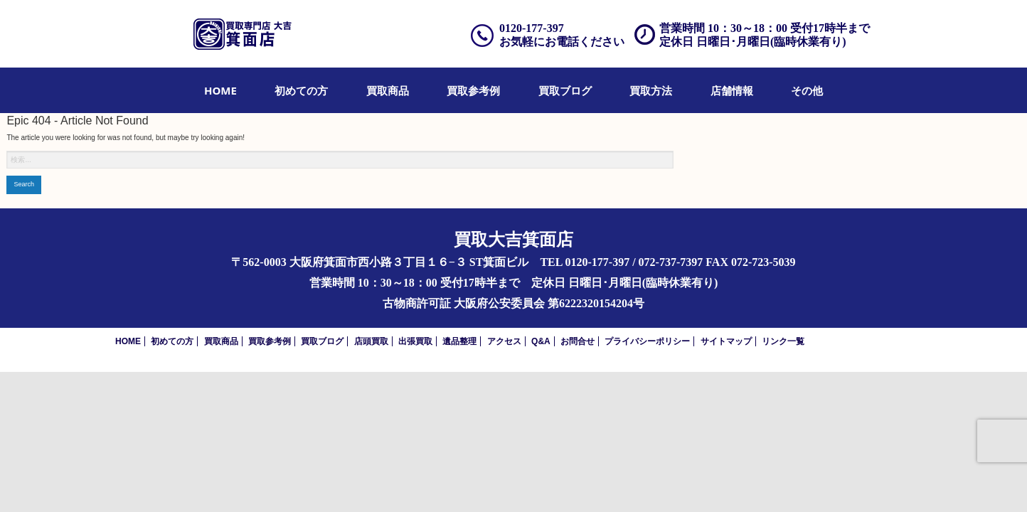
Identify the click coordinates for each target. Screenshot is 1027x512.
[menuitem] (220, 90)
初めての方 (301, 90)
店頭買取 (371, 341)
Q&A (540, 341)
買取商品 (387, 90)
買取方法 (650, 90)
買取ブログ (565, 90)
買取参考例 (473, 90)
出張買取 (415, 341)
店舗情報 (732, 90)
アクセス (504, 341)
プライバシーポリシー (647, 341)
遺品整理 (459, 341)
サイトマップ (726, 341)
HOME (220, 90)
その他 (807, 90)
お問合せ (577, 341)
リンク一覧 (783, 341)
